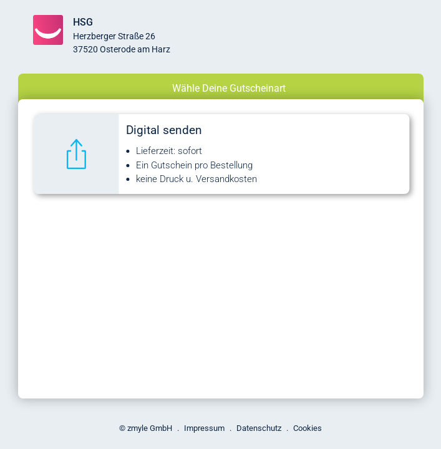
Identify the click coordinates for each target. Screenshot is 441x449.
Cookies (307, 428)
